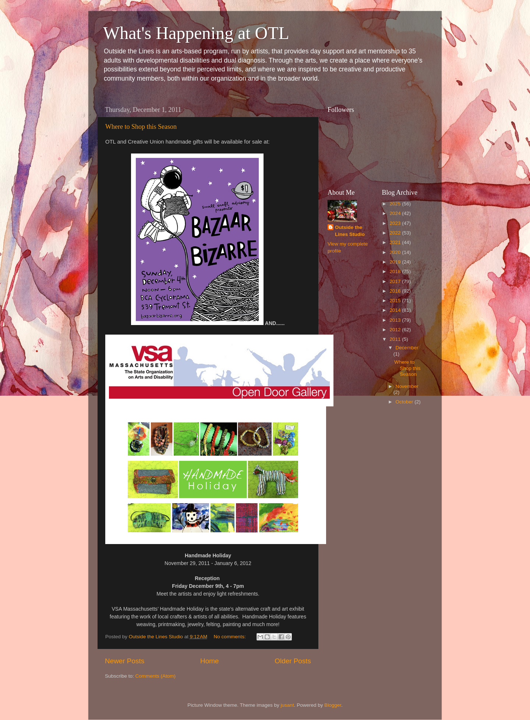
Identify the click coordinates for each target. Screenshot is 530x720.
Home (209, 661)
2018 (395, 271)
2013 (395, 320)
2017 (395, 281)
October (405, 402)
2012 (395, 329)
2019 (395, 262)
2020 (395, 252)
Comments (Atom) (155, 676)
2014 (395, 310)
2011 (395, 339)
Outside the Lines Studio (350, 231)
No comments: (230, 636)
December (407, 347)
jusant (287, 705)
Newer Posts (124, 661)
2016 (395, 291)
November (407, 386)
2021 (395, 242)
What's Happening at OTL (196, 33)
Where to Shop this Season (141, 126)
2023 (395, 223)
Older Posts (293, 661)
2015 (395, 300)
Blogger (332, 705)
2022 (395, 233)
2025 (395, 204)
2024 (395, 213)
